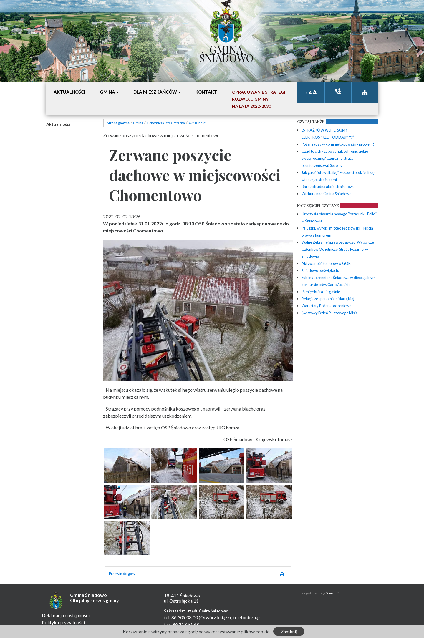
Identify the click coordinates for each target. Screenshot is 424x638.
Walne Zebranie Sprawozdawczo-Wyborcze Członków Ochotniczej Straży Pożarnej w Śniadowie (338, 249)
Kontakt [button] (206, 91)
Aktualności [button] (69, 91)
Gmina (138, 123)
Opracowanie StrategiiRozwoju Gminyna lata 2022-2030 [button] (259, 99)
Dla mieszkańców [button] (155, 91)
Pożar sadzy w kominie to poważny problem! (338, 144)
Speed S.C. (332, 593)
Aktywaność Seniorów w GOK (326, 263)
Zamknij (289, 631)
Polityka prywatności (63, 622)
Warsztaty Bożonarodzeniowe (326, 305)
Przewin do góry (122, 573)
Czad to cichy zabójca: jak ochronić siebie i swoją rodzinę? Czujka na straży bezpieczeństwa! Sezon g (336, 158)
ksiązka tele (338, 91)
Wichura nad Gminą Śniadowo (326, 193)
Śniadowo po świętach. (320, 270)
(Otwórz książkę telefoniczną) (229, 617)
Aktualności (58, 124)
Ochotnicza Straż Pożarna (166, 123)
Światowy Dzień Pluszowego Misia (330, 312)
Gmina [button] (107, 91)
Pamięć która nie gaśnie (321, 291)
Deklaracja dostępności (66, 615)
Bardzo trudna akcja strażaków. (328, 186)
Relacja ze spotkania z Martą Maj (328, 298)
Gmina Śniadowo (226, 52)
